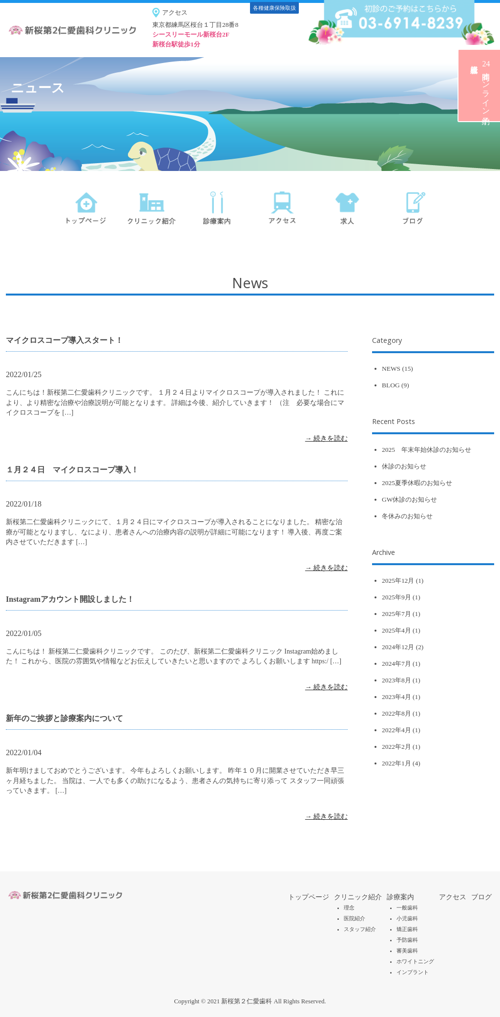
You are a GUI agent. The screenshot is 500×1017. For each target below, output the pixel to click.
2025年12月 (398, 580)
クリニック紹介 (358, 897)
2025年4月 (396, 630)
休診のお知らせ (404, 466)
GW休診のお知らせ (409, 499)
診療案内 (400, 897)
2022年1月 (396, 763)
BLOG (391, 385)
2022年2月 (396, 746)
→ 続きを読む (326, 438)
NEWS (391, 368)
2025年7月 (396, 613)
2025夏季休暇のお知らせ (417, 483)
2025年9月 (396, 597)
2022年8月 (396, 713)
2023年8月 (396, 680)
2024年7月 (396, 663)
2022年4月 (396, 730)
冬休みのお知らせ (407, 516)
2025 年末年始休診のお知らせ (426, 449)
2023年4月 (396, 696)
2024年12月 (398, 647)
